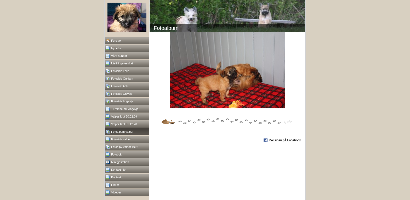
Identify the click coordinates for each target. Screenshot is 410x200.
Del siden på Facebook (285, 140)
